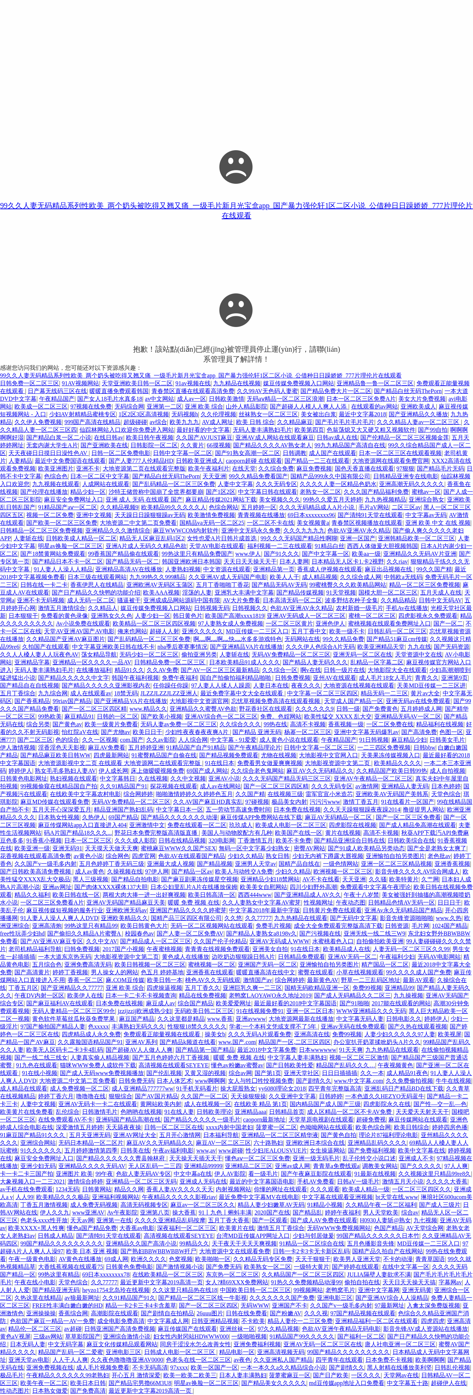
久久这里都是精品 (181, 1019)
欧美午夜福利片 (208, 468)
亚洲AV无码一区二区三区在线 (322, 1344)
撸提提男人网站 (423, 809)
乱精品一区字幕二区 (377, 662)
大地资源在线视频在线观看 (358, 685)
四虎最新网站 (111, 755)
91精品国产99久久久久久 (301, 1336)
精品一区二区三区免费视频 (424, 585)
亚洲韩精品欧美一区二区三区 (416, 538)
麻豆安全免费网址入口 (73, 499)
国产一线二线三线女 (41, 1057)
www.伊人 (248, 554)
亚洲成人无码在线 (203, 1181)
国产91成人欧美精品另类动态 (366, 848)
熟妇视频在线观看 (73, 778)
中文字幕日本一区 (179, 809)
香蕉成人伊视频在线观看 (329, 569)
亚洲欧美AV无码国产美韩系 (391, 794)
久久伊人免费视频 (38, 422)
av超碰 (73, 1329)
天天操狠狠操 (248, 1096)
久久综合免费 (276, 468)
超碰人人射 (164, 631)
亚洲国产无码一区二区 (267, 964)
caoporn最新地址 (264, 1119)
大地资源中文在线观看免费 (234, 1251)
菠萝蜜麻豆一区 (289, 1375)
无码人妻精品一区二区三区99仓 (73, 1011)
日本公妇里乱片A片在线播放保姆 (194, 887)
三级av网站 (47, 1336)
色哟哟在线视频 (141, 1112)
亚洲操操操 (41, 1313)
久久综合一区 (279, 670)
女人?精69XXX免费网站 (236, 1282)
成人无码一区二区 (91, 600)
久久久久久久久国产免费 (281, 1298)
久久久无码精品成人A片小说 (317, 507)
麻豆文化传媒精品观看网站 (121, 1344)
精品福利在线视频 (439, 724)
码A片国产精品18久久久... (78, 833)
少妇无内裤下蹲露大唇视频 (327, 856)
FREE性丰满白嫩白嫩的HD (67, 1305)
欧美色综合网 (373, 1127)
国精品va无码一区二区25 (212, 523)
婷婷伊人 (20, 771)
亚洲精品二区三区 (248, 1166)
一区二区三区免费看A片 (52, 902)
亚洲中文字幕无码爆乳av (366, 732)
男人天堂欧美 (380, 1212)
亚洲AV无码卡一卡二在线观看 (97, 1104)
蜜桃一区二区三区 (372, 616)
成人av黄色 (89, 871)
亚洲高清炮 (47, 926)
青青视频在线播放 (261, 515)
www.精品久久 (148, 709)
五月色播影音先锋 (370, 1243)
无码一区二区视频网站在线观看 (211, 926)
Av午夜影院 (122, 1212)
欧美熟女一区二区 (267, 1267)
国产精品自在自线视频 (29, 685)
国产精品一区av (191, 871)
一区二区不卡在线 (270, 523)
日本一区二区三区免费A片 (361, 399)
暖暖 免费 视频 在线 (194, 902)
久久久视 (316, 1313)
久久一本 (372, 1073)
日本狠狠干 (23, 616)
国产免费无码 (223, 1267)
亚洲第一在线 (114, 1220)
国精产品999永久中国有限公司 (330, 476)
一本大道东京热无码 (64, 957)
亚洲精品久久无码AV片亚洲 (419, 554)
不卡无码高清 (150, 1367)
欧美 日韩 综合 (255, 422)
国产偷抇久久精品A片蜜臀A (84, 933)
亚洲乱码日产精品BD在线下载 (403, 1088)
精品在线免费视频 (202, 995)
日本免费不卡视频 (389, 1360)
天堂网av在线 (401, 1375)
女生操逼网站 (327, 1150)
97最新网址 (389, 1305)
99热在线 (275, 724)
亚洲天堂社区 (301, 1073)
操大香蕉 (184, 1212)
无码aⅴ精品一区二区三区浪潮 (285, 399)
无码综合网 (129, 406)
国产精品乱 (307, 1212)
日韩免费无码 (136, 1081)
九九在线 (419, 647)
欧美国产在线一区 (298, 833)
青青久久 (427, 678)
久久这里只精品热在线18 (184, 1290)
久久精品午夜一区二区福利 (381, 1205)
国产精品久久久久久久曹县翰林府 (121, 1158)
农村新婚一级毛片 (359, 608)
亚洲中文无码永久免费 (250, 530)
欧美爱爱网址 (233, 1003)
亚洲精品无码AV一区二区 (407, 716)
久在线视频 (153, 778)
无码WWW (255, 1305)
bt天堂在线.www (396, 1197)
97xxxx (179, 1367)
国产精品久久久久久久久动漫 (179, 817)
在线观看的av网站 (374, 406)
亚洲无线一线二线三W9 (374, 933)
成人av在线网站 (220, 786)
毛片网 (420, 926)
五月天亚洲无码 (89, 1135)
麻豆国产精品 (136, 1019)
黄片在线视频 (343, 833)
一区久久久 (366, 1375)
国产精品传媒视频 (300, 592)
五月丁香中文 (309, 631)
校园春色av (139, 933)
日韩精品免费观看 (301, 957)
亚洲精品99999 (203, 1166)
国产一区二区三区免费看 (408, 817)
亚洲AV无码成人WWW (279, 941)
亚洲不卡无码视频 (40, 600)
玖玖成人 (241, 825)
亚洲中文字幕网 (378, 1290)
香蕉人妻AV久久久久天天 (179, 1189)
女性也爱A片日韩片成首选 (222, 538)
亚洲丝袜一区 (237, 1329)
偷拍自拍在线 (362, 1282)
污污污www (325, 802)
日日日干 (449, 902)
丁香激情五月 (255, 840)
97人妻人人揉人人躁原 (221, 685)
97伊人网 (157, 871)
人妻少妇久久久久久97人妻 (399, 1034)
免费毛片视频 (273, 926)
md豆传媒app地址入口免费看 (346, 1383)
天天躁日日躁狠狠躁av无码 (150, 515)
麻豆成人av (160, 1003)
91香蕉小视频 (44, 840)
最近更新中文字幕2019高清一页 (161, 1282)
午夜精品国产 (57, 399)
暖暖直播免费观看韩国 (119, 391)
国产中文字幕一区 (325, 554)
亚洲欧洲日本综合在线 (315, 1143)
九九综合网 (53, 693)
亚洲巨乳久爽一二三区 (252, 988)
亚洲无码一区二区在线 (362, 654)
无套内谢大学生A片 (52, 445)
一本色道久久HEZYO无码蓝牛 (384, 1096)
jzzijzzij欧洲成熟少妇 (145, 1011)
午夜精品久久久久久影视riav (179, 1197)
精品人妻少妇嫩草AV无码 (271, 1205)
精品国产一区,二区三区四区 (294, 1042)
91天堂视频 (341, 592)
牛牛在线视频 (453, 1081)
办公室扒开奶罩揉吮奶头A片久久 (377, 1042)
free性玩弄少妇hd (22, 933)
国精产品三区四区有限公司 (186, 918)
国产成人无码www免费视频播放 (102, 1073)
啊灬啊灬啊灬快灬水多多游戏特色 (237, 639)
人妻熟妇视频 (183, 569)
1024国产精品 (449, 926)
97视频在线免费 (91, 406)
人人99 (24, 1197)
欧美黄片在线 (237, 1228)
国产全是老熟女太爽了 (436, 848)
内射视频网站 (233, 1189)
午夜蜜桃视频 (164, 949)
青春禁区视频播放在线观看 (366, 523)
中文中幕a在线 (193, 1174)
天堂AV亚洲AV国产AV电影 (79, 631)
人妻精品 (20, 461)
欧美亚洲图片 (56, 468)
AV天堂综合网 (424, 1228)
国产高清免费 (419, 732)
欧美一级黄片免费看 (111, 724)
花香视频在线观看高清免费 (35, 856)
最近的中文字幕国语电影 (262, 1181)
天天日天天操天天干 (250, 561)
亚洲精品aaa (250, 1112)
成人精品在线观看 (23, 1088)
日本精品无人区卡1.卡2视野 (348, 561)
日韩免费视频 (292, 678)
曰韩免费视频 (82, 949)
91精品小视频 (325, 1205)
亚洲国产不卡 (289, 1305)
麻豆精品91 (79, 716)
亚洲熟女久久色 (111, 616)
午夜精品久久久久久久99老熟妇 (67, 1375)
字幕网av (450, 1282)
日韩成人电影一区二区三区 (180, 1352)
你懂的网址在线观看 (280, 1189)
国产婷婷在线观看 (355, 1267)
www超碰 (230, 1150)
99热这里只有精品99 (91, 926)
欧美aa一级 (366, 554)
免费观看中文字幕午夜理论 (375, 887)
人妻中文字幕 (235, 484)
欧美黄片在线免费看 (26, 1112)
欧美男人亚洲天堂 (357, 1259)
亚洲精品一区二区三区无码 (141, 1181)
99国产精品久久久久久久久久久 (61, 1243)
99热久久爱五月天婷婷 (332, 499)
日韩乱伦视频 (452, 1367)
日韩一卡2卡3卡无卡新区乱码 (311, 1251)
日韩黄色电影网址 (23, 778)
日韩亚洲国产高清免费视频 (119, 1329)
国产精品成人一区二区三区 (155, 941)
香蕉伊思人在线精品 (96, 585)
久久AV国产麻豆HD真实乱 (207, 802)
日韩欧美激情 (226, 399)
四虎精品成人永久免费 (91, 1034)
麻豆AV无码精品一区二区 (339, 817)
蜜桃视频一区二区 (211, 964)
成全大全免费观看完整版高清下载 (338, 926)
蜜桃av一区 (426, 492)
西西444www (255, 895)
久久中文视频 (188, 778)
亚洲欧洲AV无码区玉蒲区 (159, 585)
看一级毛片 (263, 1174)
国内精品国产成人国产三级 (325, 1104)
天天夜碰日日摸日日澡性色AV (48, 453)
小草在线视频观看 (360, 972)
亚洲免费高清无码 (88, 964)
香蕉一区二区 (85, 980)
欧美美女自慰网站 (263, 887)
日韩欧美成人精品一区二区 (81, 538)
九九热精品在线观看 (300, 918)
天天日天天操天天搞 (409, 1282)
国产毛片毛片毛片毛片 (344, 422)
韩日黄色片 (188, 616)
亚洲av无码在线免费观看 (353, 1026)
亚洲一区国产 (357, 538)
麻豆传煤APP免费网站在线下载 (261, 817)
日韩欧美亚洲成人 (199, 461)
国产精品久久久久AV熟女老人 (272, 445)
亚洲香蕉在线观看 (210, 972)
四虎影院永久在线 (387, 1104)
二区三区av (406, 507)
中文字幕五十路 (407, 1383)
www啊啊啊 (210, 1081)
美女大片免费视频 (422, 399)
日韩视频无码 (211, 608)
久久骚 (378, 879)
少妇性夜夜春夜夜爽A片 (197, 732)
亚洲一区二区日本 (310, 1011)
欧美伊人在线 (85, 995)
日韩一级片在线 (344, 670)
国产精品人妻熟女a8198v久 (261, 933)
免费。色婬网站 (281, 716)
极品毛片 (12, 1375)
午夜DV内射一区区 (39, 995)
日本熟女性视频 (58, 817)
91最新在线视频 (375, 1174)
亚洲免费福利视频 (257, 1344)
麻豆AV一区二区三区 (223, 1143)
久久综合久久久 (240, 724)
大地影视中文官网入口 (328, 755)
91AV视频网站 (80, 383)
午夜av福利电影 (173, 1150)
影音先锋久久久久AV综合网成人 (417, 871)
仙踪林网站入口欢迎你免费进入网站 (126, 430)
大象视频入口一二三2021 (32, 1181)
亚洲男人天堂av (255, 864)
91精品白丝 (329, 546)
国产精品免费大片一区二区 (335, 391)
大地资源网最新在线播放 (301, 1019)
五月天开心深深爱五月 (61, 809)
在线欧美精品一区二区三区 (167, 1274)
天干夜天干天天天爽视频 (244, 1243)
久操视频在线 (125, 871)
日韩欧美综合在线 (411, 840)
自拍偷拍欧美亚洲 (380, 941)
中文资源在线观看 (227, 569)
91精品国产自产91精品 (195, 747)
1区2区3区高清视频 (144, 414)
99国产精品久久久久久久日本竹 (378, 1236)
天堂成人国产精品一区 (353, 701)
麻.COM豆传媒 (125, 980)
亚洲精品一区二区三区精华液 (279, 1135)
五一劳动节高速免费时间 (238, 809)
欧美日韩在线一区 (76, 895)
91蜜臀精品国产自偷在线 (164, 755)
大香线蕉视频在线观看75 (70, 1267)
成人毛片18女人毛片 (385, 678)
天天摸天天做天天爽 (111, 848)
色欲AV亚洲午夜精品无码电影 (341, 1329)
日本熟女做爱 (50, 1391)
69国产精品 (123, 817)
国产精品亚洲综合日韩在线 (349, 840)
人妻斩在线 (28, 538)
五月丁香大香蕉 (228, 1220)
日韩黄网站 (97, 1189)
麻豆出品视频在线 (389, 569)
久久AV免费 (162, 670)
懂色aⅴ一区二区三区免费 (257, 1158)
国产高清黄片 (32, 972)
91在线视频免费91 (259, 1011)
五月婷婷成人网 (421, 709)
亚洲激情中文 (147, 825)
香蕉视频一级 (346, 724)
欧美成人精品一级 (365, 1189)
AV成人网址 (217, 422)
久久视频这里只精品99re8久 (434, 1174)
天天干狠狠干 (313, 1259)
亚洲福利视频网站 (115, 1197)
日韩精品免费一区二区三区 (170, 662)
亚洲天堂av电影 (29, 1360)
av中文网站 (159, 399)
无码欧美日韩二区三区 (204, 1011)
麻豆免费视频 (314, 468)
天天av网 (81, 1220)
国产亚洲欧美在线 (104, 445)
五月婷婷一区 (258, 507)
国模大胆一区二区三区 (388, 592)
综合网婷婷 (138, 794)
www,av (206, 1150)
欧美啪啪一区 (213, 1259)
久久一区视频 (100, 740)
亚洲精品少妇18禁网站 (270, 879)
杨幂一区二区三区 (307, 732)
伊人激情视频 (17, 747)
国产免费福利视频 (371, 1150)
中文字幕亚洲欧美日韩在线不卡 (113, 647)
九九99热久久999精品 (157, 577)
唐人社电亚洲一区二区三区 (400, 1344)
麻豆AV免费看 (106, 747)
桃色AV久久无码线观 (212, 980)
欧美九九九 (184, 422)
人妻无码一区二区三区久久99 (411, 949)
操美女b (215, 1034)
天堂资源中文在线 (418, 654)
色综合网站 (223, 507)
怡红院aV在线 (80, 732)
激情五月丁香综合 (280, 1228)
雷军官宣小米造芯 (329, 794)
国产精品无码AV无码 (279, 585)
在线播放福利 (94, 670)
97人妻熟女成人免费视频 (230, 623)
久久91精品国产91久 (129, 1298)
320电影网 (221, 840)
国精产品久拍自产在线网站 (387, 1251)
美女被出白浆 (318, 414)
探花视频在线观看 (173, 786)
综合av (410, 1212)
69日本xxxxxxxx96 (311, 515)
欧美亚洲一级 (32, 848)
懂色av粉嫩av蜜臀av (237, 1065)
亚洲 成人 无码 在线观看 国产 (144, 499)
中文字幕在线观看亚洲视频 (337, 1197)
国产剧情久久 (313, 1081)
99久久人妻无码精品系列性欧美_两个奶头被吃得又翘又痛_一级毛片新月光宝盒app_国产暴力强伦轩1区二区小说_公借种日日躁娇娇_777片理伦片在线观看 (201, 375)
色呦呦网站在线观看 (326, 1127)
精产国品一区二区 (385, 964)
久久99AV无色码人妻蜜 (267, 391)
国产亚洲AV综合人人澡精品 (391, 1298)
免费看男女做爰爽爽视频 (269, 763)
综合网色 (117, 856)
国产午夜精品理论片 (254, 747)
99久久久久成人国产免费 (418, 972)
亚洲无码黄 (417, 1290)
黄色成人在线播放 (185, 957)
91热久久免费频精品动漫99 (306, 1282)
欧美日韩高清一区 (211, 895)
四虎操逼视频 (164, 988)
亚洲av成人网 (292, 1166)
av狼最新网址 (81, 1298)
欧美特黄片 (404, 879)
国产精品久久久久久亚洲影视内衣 (106, 685)
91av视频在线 (193, 383)
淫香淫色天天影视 (61, 747)
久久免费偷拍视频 (409, 1081)
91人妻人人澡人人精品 (63, 569)
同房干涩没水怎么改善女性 (195, 1344)
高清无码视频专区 (144, 1205)
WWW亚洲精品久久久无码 (371, 1011)
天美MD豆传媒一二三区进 (431, 685)
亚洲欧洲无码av (126, 910)
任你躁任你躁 (170, 685)
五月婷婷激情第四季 (91, 1150)
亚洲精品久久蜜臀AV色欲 (203, 709)
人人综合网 (193, 740)
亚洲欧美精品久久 (124, 918)
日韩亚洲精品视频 (215, 1321)
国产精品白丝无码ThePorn (408, 391)
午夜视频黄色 (395, 1065)
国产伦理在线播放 (44, 492)
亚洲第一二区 (164, 406)
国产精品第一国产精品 (205, 1050)
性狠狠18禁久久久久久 (197, 1026)
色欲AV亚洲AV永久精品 (358, 530)
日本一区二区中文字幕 (99, 476)
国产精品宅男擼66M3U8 (140, 1383)
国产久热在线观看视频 (417, 1026)
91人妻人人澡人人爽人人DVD (59, 918)
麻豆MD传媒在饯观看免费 (54, 802)
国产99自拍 (433, 430)
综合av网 (240, 1073)
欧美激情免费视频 (211, 515)
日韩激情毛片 (100, 1112)
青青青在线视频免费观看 (217, 949)
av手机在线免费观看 (26, 1189)
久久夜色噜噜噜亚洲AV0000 (127, 1360)
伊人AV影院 (230, 1174)
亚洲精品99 (399, 988)
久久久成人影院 (135, 840)
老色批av (439, 856)
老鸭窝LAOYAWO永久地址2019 (270, 995)
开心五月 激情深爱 (136, 1375)
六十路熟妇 (268, 1143)
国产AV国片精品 (156, 1096)
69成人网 (116, 1259)
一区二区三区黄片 (289, 623)
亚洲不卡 (88, 468)
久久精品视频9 (119, 507)
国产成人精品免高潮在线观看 (417, 825)
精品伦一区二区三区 (34, 1329)
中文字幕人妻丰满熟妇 (297, 1057)
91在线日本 (219, 763)
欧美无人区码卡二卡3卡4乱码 (64, 1050)
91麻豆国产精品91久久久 (33, 1135)
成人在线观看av (90, 693)
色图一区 (451, 732)
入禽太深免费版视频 (433, 1305)
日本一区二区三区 (88, 840)
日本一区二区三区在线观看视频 (400, 453)
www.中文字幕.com (358, 1081)
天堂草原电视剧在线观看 (321, 1119)
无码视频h (184, 414)
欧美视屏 (450, 1034)
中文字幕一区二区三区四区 (322, 693)
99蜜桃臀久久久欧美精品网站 (347, 585)
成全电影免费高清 (120, 1321)
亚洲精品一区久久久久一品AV (91, 662)
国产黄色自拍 (338, 1135)
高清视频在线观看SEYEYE (173, 1065)
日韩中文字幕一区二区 (182, 453)
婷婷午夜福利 (342, 1212)
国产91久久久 (281, 554)
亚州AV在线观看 (334, 678)
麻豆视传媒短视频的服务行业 (64, 910)
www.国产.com (237, 1042)
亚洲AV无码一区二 (352, 957)
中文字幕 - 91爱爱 (233, 740)
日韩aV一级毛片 (358, 1181)
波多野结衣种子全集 (351, 600)
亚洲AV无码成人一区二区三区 (306, 616)
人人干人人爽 (70, 1360)
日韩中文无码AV (440, 600)
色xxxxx (98, 1026)
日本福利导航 (221, 1135)
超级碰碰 (135, 422)
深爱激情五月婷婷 (79, 1127)
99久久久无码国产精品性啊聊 (299, 538)
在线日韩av (108, 437)
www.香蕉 (220, 1019)
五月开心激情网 (180, 1135)
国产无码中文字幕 (353, 918)
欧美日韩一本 (165, 980)
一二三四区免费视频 (384, 747)
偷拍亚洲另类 (199, 654)
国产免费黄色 (380, 709)
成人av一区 (191, 399)
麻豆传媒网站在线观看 (418, 1119)
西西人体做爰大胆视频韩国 (382, 546)
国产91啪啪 (354, 1003)
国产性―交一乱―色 (440, 1104)
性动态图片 (15, 1391)
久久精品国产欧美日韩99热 (391, 771)
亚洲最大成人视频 (170, 864)
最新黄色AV (322, 980)
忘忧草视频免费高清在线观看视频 (276, 701)
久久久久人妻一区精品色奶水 (338, 484)
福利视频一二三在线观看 (279, 546)
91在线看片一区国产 (407, 802)
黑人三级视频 (90, 879)
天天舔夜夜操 (123, 1127)
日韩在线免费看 (246, 1313)
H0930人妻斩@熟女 (385, 1220)
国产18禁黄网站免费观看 (52, 554)
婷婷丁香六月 (56, 1096)
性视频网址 (318, 902)
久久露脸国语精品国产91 (90, 1042)
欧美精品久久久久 (397, 763)
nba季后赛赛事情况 (182, 647)
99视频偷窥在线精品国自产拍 (58, 786)
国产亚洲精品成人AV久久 (307, 895)
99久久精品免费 (343, 639)
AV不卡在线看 (321, 879)
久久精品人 (103, 608)
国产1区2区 (220, 492)
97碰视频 (257, 802)
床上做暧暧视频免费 (157, 771)
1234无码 (67, 1189)
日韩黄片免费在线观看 (332, 910)
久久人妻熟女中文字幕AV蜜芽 (261, 902)
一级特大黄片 (311, 1267)
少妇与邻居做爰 (313, 1236)
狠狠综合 (120, 1096)
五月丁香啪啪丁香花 (222, 585)
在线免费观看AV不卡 (65, 1119)
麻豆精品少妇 (409, 740)
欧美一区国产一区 (214, 1367)
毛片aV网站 (373, 507)
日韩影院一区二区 (154, 445)
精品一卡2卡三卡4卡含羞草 (140, 1305)
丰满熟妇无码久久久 (138, 1026)
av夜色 (242, 1360)
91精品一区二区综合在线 (311, 1243)
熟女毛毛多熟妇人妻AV (65, 771)
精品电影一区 (237, 1352)
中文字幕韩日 (117, 778)
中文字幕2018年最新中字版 (264, 910)
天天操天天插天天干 (195, 1158)
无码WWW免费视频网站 (339, 1228)
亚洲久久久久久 (202, 631)
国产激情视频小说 (179, 1267)
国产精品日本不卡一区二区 (67, 561)
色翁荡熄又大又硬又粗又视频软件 (371, 430)
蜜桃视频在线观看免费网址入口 (389, 623)
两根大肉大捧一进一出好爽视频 (144, 895)
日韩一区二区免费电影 (120, 453)
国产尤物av (115, 732)
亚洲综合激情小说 (126, 1336)
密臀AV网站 (309, 848)
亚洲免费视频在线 (50, 1367)
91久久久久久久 (41, 1150)
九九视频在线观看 (55, 484)
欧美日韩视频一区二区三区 (150, 964)
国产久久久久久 (421, 1166)
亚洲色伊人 (330, 623)
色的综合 (67, 740)
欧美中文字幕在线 (421, 1150)
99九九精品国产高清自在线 (349, 445)
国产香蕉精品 (32, 701)
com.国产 (132, 740)
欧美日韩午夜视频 (149, 437)
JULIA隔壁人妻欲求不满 (379, 1274)
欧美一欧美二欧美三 (190, 1375)
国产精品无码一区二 (132, 561)
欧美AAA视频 (161, 592)
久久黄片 (192, 445)
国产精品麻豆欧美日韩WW (55, 755)
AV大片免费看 (241, 600)
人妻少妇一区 (152, 616)
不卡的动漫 (398, 1259)
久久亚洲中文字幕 (292, 1096)
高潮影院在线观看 (114, 1313)
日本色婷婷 (446, 786)
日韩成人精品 (55, 1236)
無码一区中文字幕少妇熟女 (255, 848)
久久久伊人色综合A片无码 (320, 647)
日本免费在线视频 (297, 809)
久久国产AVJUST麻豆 (204, 437)
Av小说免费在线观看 (83, 623)
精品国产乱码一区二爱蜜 (70, 1352)
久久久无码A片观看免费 (260, 1034)
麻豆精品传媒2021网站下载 (221, 499)
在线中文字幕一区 (405, 1267)
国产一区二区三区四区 (208, 1305)
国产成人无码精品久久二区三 (352, 995)
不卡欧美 (253, 1321)
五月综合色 (47, 964)
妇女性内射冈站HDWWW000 (191, 1336)
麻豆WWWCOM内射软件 (186, 530)
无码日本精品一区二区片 (90, 1143)
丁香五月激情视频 (44, 1205)
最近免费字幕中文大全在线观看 (242, 693)
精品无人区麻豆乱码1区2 (151, 538)
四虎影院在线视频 (352, 825)
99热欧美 (50, 716)
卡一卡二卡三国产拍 (26, 1174)
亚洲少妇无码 (38, 1166)
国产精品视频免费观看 (228, 755)
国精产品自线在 (299, 864)
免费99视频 (367, 988)
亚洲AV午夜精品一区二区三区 (373, 778)
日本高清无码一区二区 (292, 600)
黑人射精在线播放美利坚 (399, 1367)
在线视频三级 (285, 794)
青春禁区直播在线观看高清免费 (193, 391)
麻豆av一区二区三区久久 (202, 1205)
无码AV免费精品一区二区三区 (291, 654)
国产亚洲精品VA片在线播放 (246, 647)
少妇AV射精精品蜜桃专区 (82, 414)
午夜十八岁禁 (361, 895)
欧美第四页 (309, 430)
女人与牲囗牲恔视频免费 (260, 1081)
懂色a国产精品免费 (92, 1228)
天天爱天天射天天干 (422, 1112)
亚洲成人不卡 (416, 1158)
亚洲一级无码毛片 (316, 1158)
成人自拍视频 (447, 771)
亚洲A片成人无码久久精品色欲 (146, 546)
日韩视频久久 (250, 608)
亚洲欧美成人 (418, 406)
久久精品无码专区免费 (262, 1259)
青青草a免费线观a (336, 1166)
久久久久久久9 (314, 709)
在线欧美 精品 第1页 (260, 1104)
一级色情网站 (340, 864)
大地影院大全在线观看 (397, 670)
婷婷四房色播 (449, 1127)
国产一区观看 (269, 1220)
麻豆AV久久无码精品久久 (319, 771)
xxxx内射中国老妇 (229, 1127)
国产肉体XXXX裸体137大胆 (110, 887)
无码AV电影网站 (439, 957)
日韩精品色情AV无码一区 (401, 902)
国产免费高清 (88, 1391)
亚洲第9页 (454, 678)
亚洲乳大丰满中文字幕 (244, 592)
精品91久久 (129, 670)
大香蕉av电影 (136, 1228)
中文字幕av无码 (425, 515)
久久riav (397, 561)
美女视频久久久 (279, 499)
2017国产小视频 (123, 949)
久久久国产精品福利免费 (376, 492)
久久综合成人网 (360, 577)
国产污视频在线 (320, 933)
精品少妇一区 (88, 492)
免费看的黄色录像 (64, 616)
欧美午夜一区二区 (44, 1383)
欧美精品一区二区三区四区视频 (154, 623)
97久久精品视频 (278, 1329)
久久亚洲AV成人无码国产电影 (227, 577)
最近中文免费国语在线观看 (70, 461)
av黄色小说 (88, 856)
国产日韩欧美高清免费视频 (36, 871)
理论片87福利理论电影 (388, 1135)
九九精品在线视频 (237, 383)
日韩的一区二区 (117, 716)
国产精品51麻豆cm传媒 (397, 639)
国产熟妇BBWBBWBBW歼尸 (158, 1251)
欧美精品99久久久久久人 (173, 507)
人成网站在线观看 (105, 484)
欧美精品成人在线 (346, 949)
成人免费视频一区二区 (79, 1088)
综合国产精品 (195, 1003)
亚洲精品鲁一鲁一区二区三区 (375, 383)
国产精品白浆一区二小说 (58, 437)
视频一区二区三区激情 (358, 1057)
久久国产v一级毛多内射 (45, 864)
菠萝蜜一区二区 (276, 1127)
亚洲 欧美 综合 (204, 406)
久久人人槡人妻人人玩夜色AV (39, 654)
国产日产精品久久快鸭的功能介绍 (96, 592)
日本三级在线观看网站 (97, 577)
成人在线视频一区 (207, 1104)
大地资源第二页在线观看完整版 (144, 468)
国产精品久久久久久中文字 (73, 678)
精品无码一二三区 (384, 693)
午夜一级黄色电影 (32, 1259)
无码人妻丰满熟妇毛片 (262, 430)
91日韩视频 (374, 740)
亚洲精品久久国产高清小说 (141, 1243)
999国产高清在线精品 (92, 422)
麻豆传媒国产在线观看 (187, 1329)
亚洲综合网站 (38, 1143)
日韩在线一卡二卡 (44, 585)
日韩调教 (294, 453)
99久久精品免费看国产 (258, 476)
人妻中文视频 (38, 1104)
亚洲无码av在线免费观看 (418, 701)
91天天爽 (351, 1050)
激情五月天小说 (402, 1181)
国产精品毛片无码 (440, 468)
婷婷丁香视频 (70, 972)
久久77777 (258, 918)
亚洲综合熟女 (426, 499)
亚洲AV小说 (224, 778)
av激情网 (367, 786)
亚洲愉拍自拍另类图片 (395, 856)
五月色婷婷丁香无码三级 (111, 864)
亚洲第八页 (155, 1212)
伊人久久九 (54, 1212)
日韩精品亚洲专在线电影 (405, 476)
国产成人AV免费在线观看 (323, 1220)
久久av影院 (161, 740)
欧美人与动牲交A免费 (244, 871)
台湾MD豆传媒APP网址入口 (253, 1236)
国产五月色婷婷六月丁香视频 (171, 1057)
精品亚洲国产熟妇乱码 (123, 809)
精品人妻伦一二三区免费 (300, 1321)
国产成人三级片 (439, 1205)
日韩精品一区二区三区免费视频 (41, 530)
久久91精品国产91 (123, 786)
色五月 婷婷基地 (162, 972)
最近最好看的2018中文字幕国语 (295, 1003)
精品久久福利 (32, 895)
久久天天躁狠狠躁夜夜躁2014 (361, 809)
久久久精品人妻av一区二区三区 (419, 422)
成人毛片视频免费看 (102, 1367)
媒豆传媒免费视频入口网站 (298, 383)
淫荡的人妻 (197, 592)
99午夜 (104, 1174)
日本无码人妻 (27, 1344)
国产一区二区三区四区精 (94, 709)
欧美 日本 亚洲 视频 (92, 1251)
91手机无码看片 (197, 1088)
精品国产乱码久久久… (345, 1065)
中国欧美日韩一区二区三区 (255, 1290)
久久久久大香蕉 (446, 1181)
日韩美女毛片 (447, 740)
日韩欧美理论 (214, 1112)
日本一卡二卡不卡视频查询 (140, 995)
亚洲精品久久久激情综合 (117, 530)
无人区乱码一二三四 (154, 1166)
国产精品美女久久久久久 (273, 1383)
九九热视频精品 (385, 499)
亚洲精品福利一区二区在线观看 (376, 1321)
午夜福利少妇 (397, 957)
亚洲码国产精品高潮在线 (128, 1119)
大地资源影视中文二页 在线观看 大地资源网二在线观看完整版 (120, 763)
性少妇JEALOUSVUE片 (276, 1150)
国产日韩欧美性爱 (289, 1065)
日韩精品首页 (286, 1112)
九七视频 (425, 1220)
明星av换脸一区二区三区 (70, 546)
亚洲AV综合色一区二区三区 (221, 716)
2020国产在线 (272, 1212)
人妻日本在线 (271, 685)
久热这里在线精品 (38, 1298)
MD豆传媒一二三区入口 (257, 631)
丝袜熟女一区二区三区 (268, 414)
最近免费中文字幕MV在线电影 (259, 1197)
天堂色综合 (446, 794)
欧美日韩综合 (411, 1127)
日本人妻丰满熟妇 (242, 1375)
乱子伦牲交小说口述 (369, 1158)
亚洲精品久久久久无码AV (91, 1166)
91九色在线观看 (36, 1065)
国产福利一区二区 (361, 1336)
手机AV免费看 (315, 1181)
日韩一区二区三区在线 (173, 1127)
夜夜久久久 (306, 685)
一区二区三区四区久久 (421, 1189)
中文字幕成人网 (168, 1321)
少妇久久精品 (245, 856)
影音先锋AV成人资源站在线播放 (425, 1329)
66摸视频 (219, 445)
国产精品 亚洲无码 (256, 732)
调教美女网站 (380, 1166)
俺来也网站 (132, 631)
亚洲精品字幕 (32, 662)
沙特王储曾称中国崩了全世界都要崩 (156, 492)
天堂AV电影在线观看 (216, 546)
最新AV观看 (418, 980)
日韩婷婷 (331, 1096)
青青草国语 (430, 1259)
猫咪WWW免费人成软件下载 (98, 1065)
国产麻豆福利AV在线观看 (59, 1003)
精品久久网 (129, 1189)
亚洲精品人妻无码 (405, 786)
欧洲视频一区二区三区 (342, 871)
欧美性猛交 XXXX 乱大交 (337, 716)
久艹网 (430, 879)
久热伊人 (94, 817)
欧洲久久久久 (148, 1259)
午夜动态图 (350, 902)
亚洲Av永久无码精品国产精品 (403, 910)
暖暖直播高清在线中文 (265, 972)
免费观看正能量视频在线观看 (162, 1034)
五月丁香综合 (17, 693)
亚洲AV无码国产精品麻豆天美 (125, 902)
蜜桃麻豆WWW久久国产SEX (178, 848)
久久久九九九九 (304, 530)
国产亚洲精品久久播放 (418, 414)
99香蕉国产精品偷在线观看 (123, 554)
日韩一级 (348, 709)
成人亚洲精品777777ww (142, 1088)
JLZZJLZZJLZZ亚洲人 (169, 693)
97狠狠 (405, 468)
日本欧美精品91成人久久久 (244, 662)
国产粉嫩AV (285, 1313)
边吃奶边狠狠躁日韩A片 (243, 957)
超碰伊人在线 (448, 1383)
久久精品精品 (398, 600)
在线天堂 (244, 468)
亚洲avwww (251, 1019)
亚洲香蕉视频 (452, 864)
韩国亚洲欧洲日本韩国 (191, 561)
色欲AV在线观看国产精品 (191, 856)
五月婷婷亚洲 (146, 747)
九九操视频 (408, 995)
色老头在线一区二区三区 (198, 1360)
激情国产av (257, 980)
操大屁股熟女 (238, 1088)
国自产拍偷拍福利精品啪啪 (236, 678)
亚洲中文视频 (94, 515)
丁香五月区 (23, 988)
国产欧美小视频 (161, 716)
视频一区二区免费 (50, 515)
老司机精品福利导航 (35, 949)
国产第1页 (268, 1073)
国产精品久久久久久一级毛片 (202, 1119)
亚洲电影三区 (335, 1298)
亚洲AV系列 (141, 1042)
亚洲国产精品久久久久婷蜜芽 (188, 910)
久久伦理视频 (218, 414)
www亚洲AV (88, 1212)
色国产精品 (389, 1228)
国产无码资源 (451, 647)
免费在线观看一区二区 (197, 825)
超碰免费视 (371, 1119)
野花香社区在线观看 (265, 709)
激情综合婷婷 (85, 1181)
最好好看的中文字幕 (203, 430)
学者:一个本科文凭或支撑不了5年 (273, 1026)
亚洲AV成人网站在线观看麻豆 (274, 437)
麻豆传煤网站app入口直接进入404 (82, 825)
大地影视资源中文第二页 (338, 763)
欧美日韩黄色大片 (144, 926)
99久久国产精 (434, 569)
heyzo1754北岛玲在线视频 (115, 1290)
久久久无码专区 (276, 484)
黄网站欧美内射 (160, 1104)
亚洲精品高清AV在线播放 (128, 569)
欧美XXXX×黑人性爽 (36, 1228)
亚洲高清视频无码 (280, 1352)
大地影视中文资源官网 (199, 701)
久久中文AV (102, 941)
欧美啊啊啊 (430, 1360)
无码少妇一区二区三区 (148, 654)
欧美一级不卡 (347, 631)
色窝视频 (181, 1259)
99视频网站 (308, 1290)
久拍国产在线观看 (45, 647)
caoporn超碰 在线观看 (254, 461)
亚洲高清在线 (312, 1034)
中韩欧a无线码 (403, 577)
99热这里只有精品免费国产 (197, 554)
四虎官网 (144, 856)
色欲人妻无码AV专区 (143, 1174)
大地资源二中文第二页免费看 (138, 523)
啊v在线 (310, 670)
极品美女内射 (289, 802)
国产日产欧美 (330, 1375)
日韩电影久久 (404, 1019)
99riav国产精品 (71, 701)
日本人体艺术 (174, 1081)
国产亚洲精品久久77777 (72, 988)
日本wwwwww (317, 1050)
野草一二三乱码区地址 (370, 980)
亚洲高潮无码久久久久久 (411, 484)
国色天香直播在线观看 (364, 468)
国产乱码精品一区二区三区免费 (173, 484)
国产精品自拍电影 (135, 879)
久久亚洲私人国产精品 (283, 1360)
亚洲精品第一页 (274, 569)
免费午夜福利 (179, 678)
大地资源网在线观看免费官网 (390, 461)
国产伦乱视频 (164, 1073)
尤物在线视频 (278, 755)
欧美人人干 (284, 577)
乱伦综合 (67, 1112)
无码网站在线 (302, 639)
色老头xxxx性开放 (44, 1220)
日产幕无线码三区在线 (57, 391)
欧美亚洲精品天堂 (381, 647)
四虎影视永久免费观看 (427, 616)
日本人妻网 (294, 561)
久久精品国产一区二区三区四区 (303, 1274)
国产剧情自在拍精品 (167, 1313)
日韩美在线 (135, 1150)
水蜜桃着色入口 (333, 941)
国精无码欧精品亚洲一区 (317, 988)
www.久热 (449, 918)
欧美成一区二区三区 (41, 406)
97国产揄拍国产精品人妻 (52, 1026)
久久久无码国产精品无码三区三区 (286, 778)
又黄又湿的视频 (205, 1073)
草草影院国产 (83, 1336)
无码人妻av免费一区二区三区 (178, 724)
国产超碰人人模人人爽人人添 (309, 406)
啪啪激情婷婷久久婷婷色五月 (194, 794)
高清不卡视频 (308, 724)
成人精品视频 (319, 577)
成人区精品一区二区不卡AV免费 (350, 1112)
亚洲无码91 (67, 848)
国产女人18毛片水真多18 (109, 399)
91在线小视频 (39, 1073)
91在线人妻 (179, 1112)
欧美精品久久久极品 (62, 1197)
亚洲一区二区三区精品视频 (396, 864)
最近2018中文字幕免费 (266, 1050)
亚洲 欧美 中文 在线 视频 (437, 523)
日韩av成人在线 (337, 437)
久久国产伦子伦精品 (220, 941)
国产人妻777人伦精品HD (141, 461)
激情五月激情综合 (61, 608)
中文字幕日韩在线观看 (267, 492)
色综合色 (56, 476)
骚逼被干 (129, 600)
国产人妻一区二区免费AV (190, 933)
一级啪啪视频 (249, 1336)
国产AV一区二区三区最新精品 (220, 670)
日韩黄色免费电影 (129, 1267)
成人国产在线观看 (332, 453)
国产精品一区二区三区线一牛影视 (202, 1298)
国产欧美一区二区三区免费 (61, 523)
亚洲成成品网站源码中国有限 (181, 600)
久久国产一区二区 (204, 1096)
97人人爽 (456, 1166)
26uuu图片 (210, 1313)
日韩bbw (425, 747)
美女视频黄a (313, 523)
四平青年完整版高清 (334, 1088)
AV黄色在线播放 (80, 1259)
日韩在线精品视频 (182, 840)
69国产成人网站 (207, 771)
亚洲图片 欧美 (74, 1174)
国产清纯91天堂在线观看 (370, 515)
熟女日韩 (277, 856)
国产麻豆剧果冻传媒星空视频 (199, 879)
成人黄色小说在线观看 (289, 740)
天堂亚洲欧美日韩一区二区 (137, 383)
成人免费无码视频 (94, 1205)
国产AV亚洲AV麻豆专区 (51, 941)
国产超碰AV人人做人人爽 (139, 1050)
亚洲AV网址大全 (134, 1135)
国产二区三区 (35, 740)
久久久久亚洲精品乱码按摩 (170, 1220)
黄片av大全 (425, 693)
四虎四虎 (433, 1321)
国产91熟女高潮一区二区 (247, 453)
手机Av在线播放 (407, 608)
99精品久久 (194, 1243)
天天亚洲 (214, 476)
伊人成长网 (113, 771)
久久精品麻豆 (295, 422)
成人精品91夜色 (407, 1073)
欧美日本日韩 (88, 1383)
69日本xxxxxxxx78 (105, 1274)
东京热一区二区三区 (232, 1274)
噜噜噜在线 (91, 1096)
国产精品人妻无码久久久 (315, 662)
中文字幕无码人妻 (360, 1019)
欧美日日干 (147, 732)
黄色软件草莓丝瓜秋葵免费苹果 (74, 1019)
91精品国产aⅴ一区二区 (67, 507)
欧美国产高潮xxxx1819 (234, 616)
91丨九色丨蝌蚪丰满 (225, 1212)
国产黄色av (67, 724)
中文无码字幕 (66, 1344)
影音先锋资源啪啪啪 (406, 918)
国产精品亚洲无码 (55, 1290)
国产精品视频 (214, 864)
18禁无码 (126, 693)
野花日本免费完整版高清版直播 (157, 833)
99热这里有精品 (58, 1274)
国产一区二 (448, 623)
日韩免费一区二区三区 (29, 383)
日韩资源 (397, 926)
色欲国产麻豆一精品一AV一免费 (52, 1321)
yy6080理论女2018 (282, 1088)
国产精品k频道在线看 (188, 1042)
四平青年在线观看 (339, 1360)
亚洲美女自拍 (270, 949)
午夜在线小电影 (35, 1282)
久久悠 (233, 918)
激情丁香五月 (360, 802)
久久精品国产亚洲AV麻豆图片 (65, 639)
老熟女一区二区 (320, 492)
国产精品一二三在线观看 (317, 461)
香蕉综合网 (73, 1313)
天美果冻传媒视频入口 (390, 755)
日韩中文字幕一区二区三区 (319, 747)
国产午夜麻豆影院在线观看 (316, 1174)
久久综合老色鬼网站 (257, 771)
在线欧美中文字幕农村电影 (85, 794)
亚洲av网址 (57, 887)
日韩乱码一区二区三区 (397, 631)
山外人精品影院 (246, 406)
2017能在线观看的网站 (401, 1003)
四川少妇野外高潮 (313, 887)
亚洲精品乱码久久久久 (377, 1143)
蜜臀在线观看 (315, 972)
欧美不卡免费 (293, 840)
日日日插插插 (339, 1073)
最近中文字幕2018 (362, 414)
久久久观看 (325, 1189)
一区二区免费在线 (390, 724)
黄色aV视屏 (15, 1336)
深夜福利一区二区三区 (186, 1228)
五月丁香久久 (202, 988)
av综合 (158, 422)
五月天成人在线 (441, 592)
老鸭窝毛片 (340, 1290)
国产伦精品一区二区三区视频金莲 (404, 437)
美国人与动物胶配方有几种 (236, 833)
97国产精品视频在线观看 (362, 1313)
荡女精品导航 (99, 654)
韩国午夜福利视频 (135, 678)
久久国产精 (250, 794)
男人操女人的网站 (114, 972)
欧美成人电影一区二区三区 (290, 825)
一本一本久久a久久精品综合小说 (283, 1367)
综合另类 (38, 724)
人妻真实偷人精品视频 (99, 1057)
